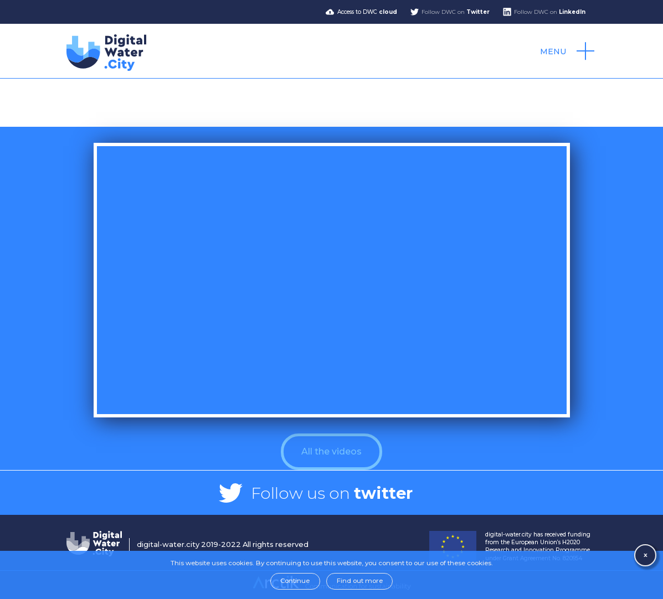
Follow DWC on (456, 12)
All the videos (331, 451)
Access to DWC (367, 12)
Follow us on (332, 493)
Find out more (360, 581)
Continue (295, 581)
